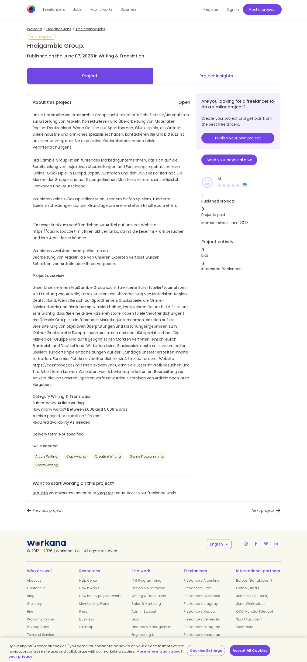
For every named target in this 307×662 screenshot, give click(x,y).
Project (90, 76)
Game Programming (147, 456)
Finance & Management (151, 627)
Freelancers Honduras (202, 634)
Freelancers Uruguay (201, 603)
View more (244, 627)
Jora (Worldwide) (250, 603)
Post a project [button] (262, 9)
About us (34, 580)
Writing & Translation (149, 596)
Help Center (88, 580)
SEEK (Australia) (249, 619)
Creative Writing (108, 456)
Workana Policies (41, 619)
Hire (30, 611)
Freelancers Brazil (198, 588)
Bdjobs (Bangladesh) (254, 580)
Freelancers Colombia (202, 596)
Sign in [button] (233, 9)
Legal (136, 619)
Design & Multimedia (148, 588)
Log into (40, 493)
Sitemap (86, 627)
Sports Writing (46, 465)
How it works (101, 9)
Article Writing (46, 456)
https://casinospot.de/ (54, 231)
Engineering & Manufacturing (144, 637)
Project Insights (216, 76)
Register (105, 493)
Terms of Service (40, 634)
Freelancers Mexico (199, 611)
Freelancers (54, 9)
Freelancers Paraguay (202, 627)
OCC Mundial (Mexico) (254, 611)
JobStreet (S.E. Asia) (252, 596)
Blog (31, 596)
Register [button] (211, 9)
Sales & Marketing (146, 603)
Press (83, 611)
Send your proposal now (229, 160)
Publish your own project (238, 138)
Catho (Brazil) (247, 588)
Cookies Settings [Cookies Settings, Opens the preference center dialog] (206, 650)
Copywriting (76, 456)
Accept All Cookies (250, 650)
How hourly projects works (100, 596)
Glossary (34, 603)
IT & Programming (146, 580)
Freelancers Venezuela (202, 619)
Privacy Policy (38, 627)
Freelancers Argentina (202, 580)
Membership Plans (94, 603)
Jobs (77, 9)
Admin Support (144, 611)
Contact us (36, 588)
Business (129, 9)
